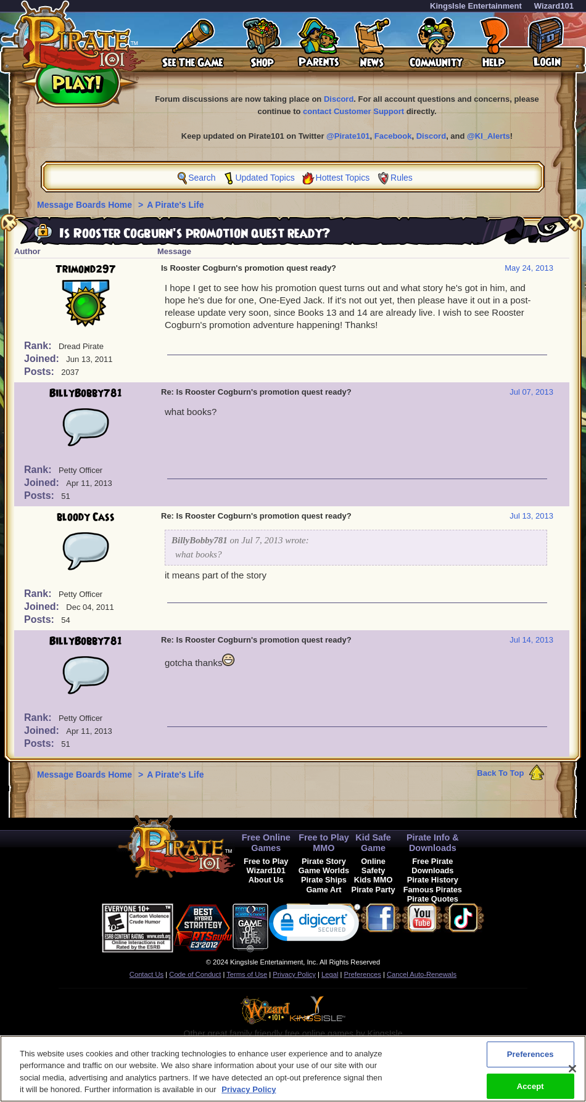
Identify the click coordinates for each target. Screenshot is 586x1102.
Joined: (43, 358)
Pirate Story (324, 861)
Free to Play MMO (324, 843)
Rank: (39, 345)
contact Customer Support (353, 111)
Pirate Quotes (432, 898)
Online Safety (373, 866)
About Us (266, 879)
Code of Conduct (195, 974)
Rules (401, 178)
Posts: (40, 371)
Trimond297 (86, 269)
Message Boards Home (85, 205)
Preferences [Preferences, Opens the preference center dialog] (530, 1062)
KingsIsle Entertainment (476, 5)
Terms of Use (246, 974)
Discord (338, 99)
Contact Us (146, 974)
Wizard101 (554, 5)
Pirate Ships (324, 879)
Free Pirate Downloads (432, 866)
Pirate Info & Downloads (432, 843)
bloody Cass (86, 517)
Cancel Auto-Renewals (421, 974)
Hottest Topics (343, 178)
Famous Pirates (432, 889)
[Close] (572, 1076)
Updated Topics (264, 178)
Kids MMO (373, 879)
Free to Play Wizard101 (266, 866)
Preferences (362, 974)
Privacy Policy (294, 974)
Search (201, 178)
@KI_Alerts (488, 136)
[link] (314, 925)
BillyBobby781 (85, 393)
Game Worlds (324, 870)
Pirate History (432, 879)
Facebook (393, 136)
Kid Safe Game (373, 843)
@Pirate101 (348, 136)
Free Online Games (266, 843)
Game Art (323, 889)
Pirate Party (373, 889)
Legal (329, 974)
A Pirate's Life (175, 205)
